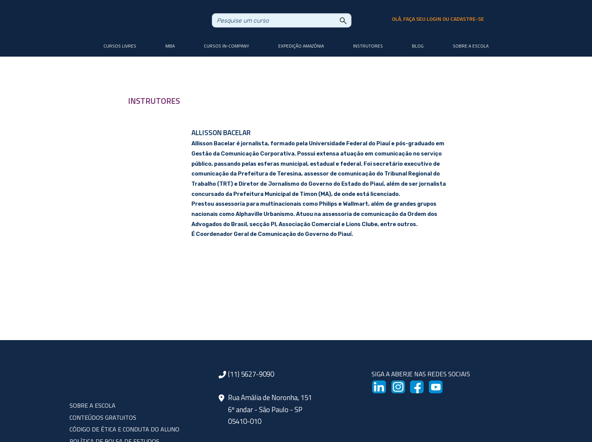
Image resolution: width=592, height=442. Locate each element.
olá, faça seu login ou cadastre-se (438, 19)
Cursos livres (119, 45)
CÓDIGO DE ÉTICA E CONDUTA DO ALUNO (124, 429)
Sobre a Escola (471, 45)
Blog (418, 45)
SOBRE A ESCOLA (92, 405)
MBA (170, 45)
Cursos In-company (226, 45)
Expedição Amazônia (301, 45)
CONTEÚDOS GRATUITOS (102, 417)
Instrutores (368, 45)
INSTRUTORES (154, 101)
